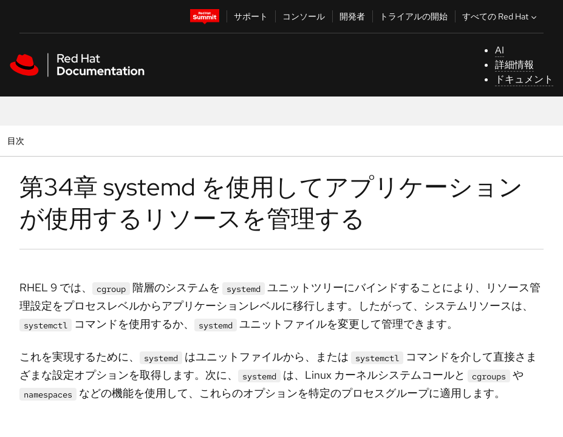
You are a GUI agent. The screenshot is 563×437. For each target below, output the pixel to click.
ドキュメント (524, 79)
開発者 (352, 16)
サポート (251, 16)
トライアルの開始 (414, 16)
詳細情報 (514, 64)
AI (499, 50)
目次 (17, 140)
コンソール (303, 16)
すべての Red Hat (500, 16)
